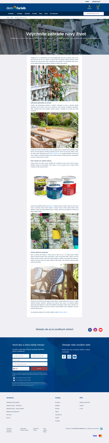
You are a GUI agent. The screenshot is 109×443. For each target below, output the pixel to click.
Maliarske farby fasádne (13, 402)
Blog (40, 13)
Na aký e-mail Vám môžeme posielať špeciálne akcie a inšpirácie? (28, 350)
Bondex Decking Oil (54, 153)
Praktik (57, 417)
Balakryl (57, 405)
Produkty (11, 13)
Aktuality (27, 13)
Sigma (57, 411)
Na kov (8, 417)
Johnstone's (58, 414)
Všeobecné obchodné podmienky (9, 430)
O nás (81, 408)
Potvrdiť (39, 368)
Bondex (57, 408)
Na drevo (9, 414)
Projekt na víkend (63, 312)
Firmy (87, 1)
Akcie (46, 13)
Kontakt (34, 13)
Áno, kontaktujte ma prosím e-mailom (23, 377)
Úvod (8, 17)
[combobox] (93, 13)
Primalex (57, 402)
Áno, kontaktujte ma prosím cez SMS (23, 380)
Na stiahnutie (54, 13)
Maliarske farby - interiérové (14, 405)
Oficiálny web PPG (85, 402)
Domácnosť (96, 1)
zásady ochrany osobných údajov (41, 385)
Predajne (19, 13)
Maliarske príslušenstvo (13, 411)
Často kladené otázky (45, 430)
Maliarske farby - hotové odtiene (15, 408)
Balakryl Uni (51, 206)
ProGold (57, 421)
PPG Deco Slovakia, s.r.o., (80, 428)
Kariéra (82, 405)
